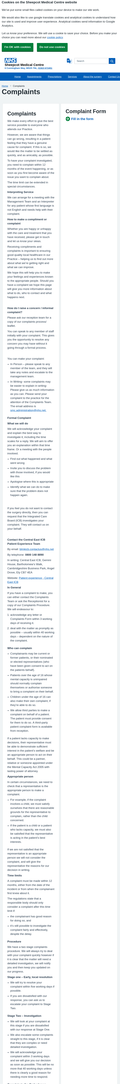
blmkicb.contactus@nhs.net (37, 549)
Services (72, 76)
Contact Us (114, 76)
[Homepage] (35, 62)
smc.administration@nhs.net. (28, 410)
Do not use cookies (52, 47)
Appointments (34, 76)
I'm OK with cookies (17, 47)
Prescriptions (54, 76)
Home (17, 76)
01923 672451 (45, 68)
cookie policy (55, 37)
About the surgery (92, 76)
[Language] (69, 61)
